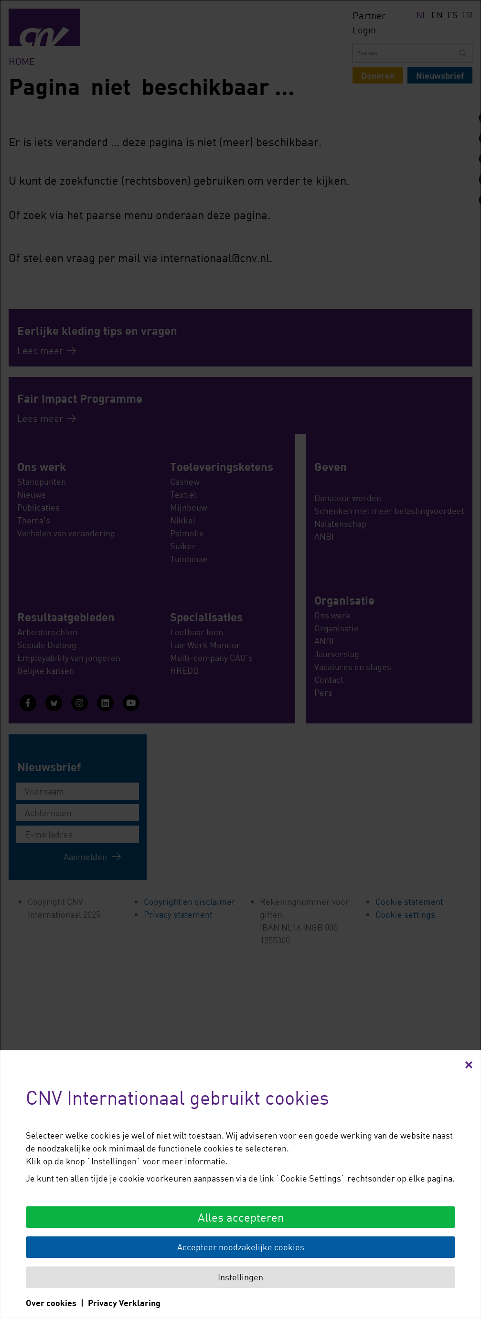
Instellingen (240, 1277)
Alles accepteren (241, 1217)
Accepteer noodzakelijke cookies (240, 1247)
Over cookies (51, 1302)
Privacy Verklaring (124, 1302)
